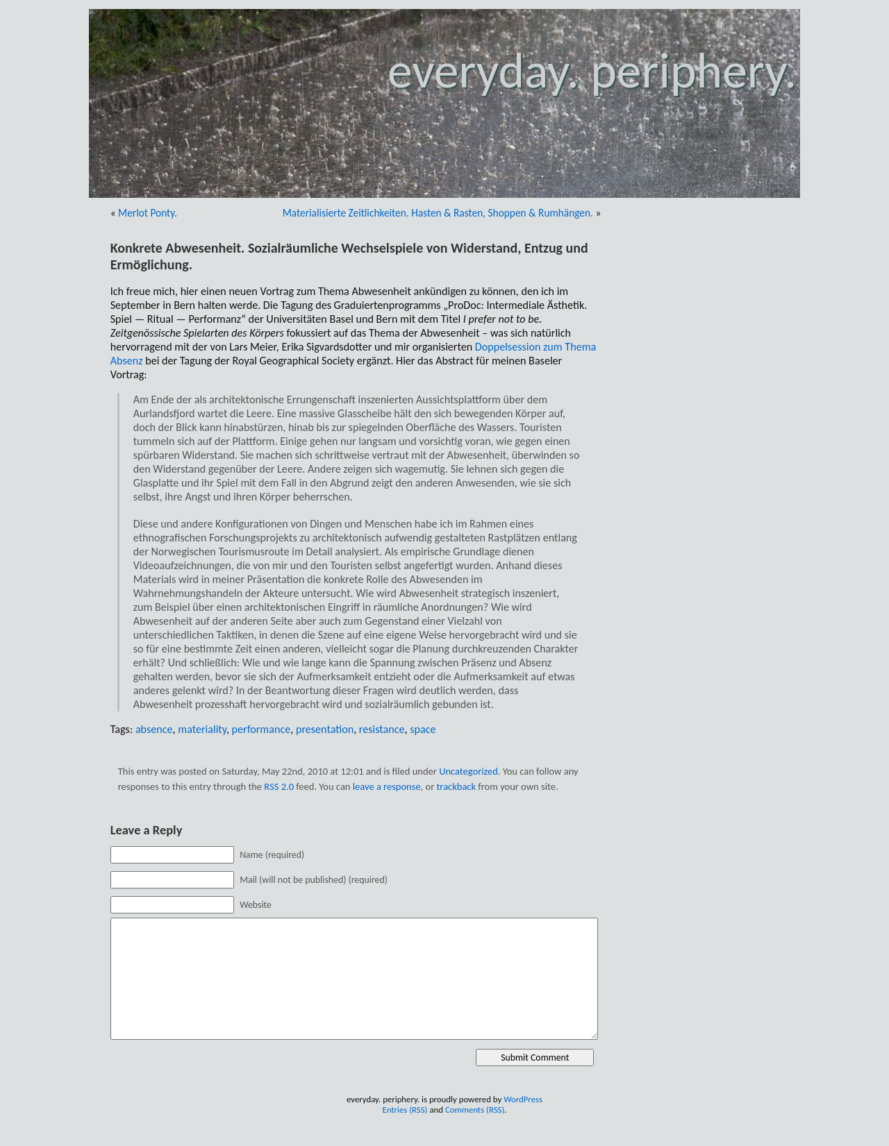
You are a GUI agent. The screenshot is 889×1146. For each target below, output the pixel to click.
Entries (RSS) (404, 1109)
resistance (382, 729)
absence (154, 729)
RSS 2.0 (279, 786)
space (422, 729)
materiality (202, 729)
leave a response (387, 786)
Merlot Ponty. (147, 212)
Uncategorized (468, 771)
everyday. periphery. (592, 70)
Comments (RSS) (474, 1109)
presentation (325, 729)
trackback (456, 786)
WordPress (523, 1099)
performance (261, 729)
